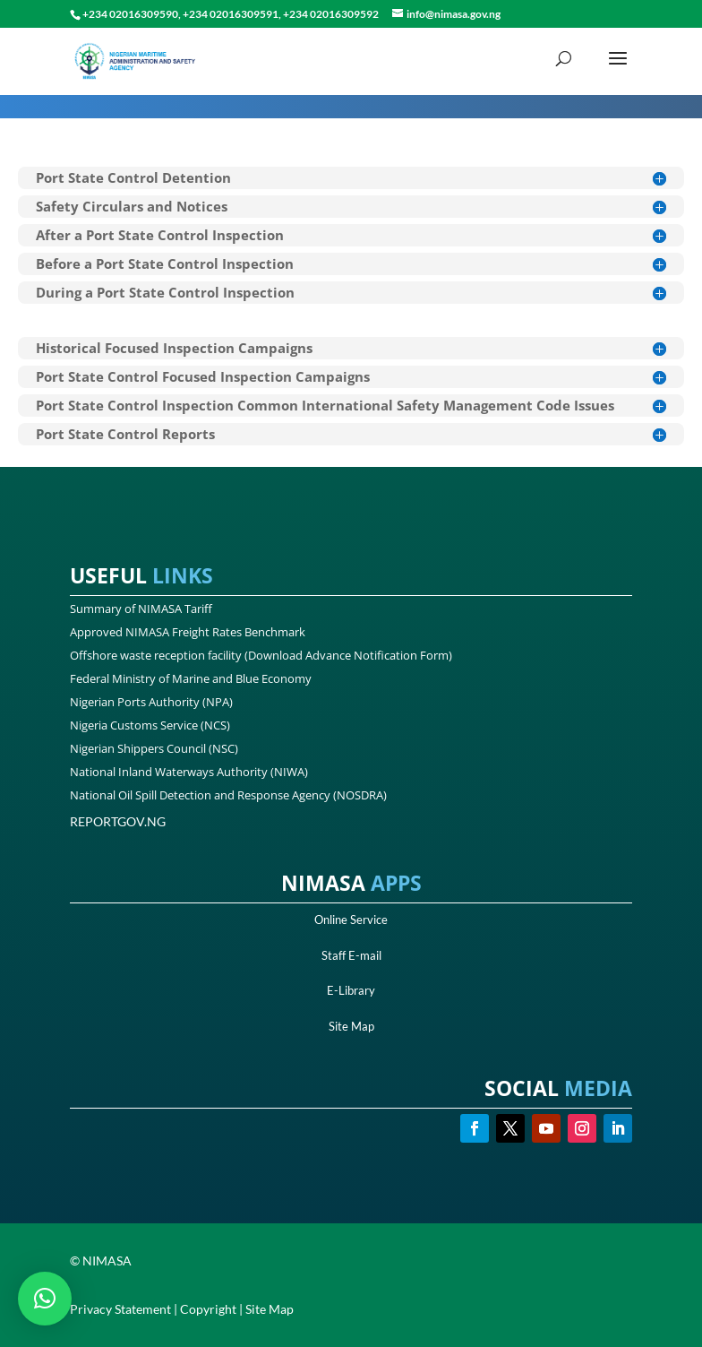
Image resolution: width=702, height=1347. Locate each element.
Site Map (351, 1026)
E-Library (351, 990)
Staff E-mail (351, 955)
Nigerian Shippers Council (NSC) (154, 748)
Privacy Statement (120, 1309)
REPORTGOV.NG (118, 821)
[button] (45, 1298)
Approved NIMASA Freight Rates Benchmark (187, 632)
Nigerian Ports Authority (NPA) (151, 702)
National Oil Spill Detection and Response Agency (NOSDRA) (228, 795)
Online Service (351, 919)
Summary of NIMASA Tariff (141, 608)
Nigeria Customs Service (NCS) (150, 725)
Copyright (208, 1309)
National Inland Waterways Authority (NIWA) (189, 772)
